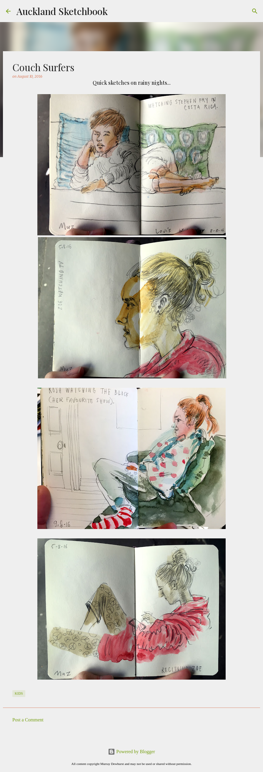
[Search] (254, 11)
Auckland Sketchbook (62, 11)
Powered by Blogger (131, 751)
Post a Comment (28, 719)
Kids (19, 693)
